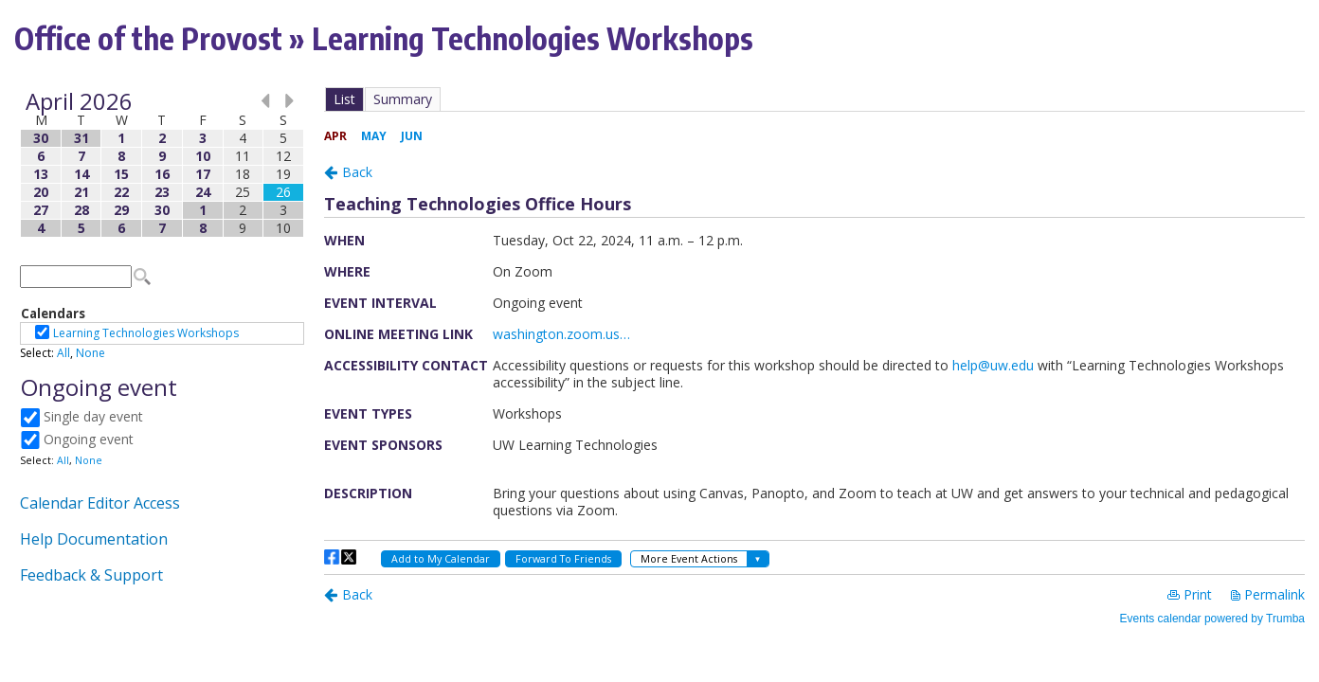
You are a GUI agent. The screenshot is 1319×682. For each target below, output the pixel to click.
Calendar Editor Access (100, 503)
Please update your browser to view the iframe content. (162, 164)
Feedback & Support (91, 575)
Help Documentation (94, 539)
